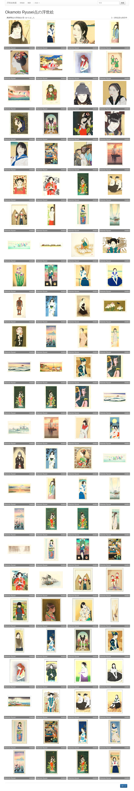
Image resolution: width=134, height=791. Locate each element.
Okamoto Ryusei (10, 48)
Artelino (31, 48)
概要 (29, 3)
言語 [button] (37, 3)
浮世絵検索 (12, 3)
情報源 (22, 3)
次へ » (124, 786)
